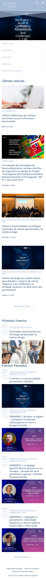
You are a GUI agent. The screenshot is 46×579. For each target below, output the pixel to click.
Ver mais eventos (22, 557)
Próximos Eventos (14, 320)
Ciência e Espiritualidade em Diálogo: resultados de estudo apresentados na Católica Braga (22, 229)
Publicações (7, 57)
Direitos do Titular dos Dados (22, 571)
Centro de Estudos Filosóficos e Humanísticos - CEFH (22, 221)
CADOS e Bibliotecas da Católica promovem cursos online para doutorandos (19, 118)
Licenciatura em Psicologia (20, 327)
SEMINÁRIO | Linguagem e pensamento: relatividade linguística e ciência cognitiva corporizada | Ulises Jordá (24, 521)
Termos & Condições (31, 569)
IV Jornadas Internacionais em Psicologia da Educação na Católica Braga (25, 334)
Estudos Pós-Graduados (12, 71)
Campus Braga (7, 161)
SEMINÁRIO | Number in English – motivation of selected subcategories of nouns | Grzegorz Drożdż (26, 421)
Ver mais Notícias (22, 306)
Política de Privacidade (14, 569)
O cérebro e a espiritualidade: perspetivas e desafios (25, 380)
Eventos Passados (14, 365)
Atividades (6, 64)
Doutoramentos (9, 111)
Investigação (7, 50)
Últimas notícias (13, 81)
